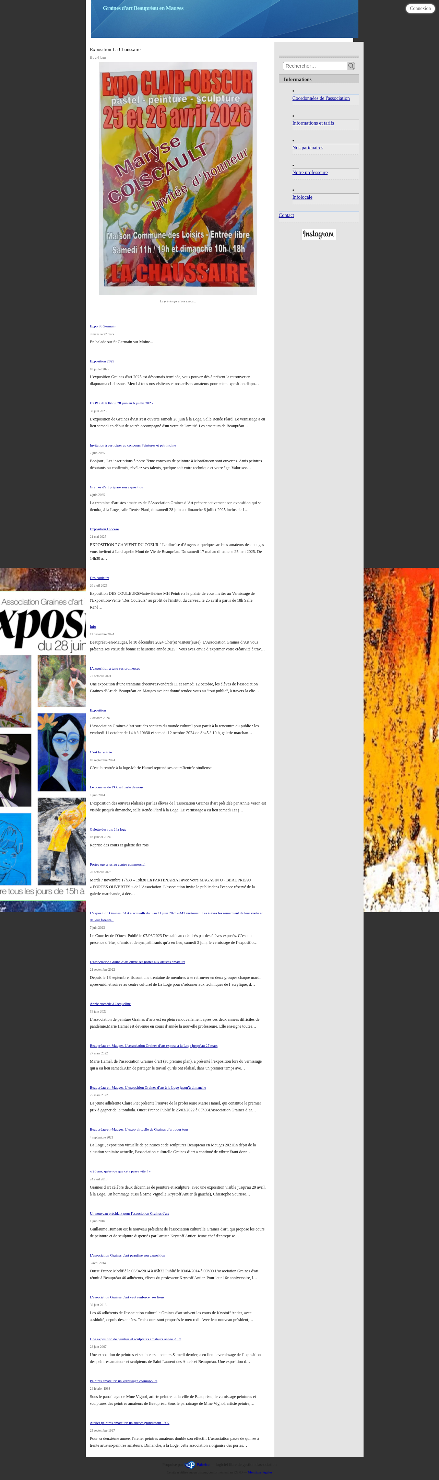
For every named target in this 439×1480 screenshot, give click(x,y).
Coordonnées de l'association (321, 98)
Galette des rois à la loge (108, 829)
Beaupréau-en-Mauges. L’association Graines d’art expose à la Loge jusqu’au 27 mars (153, 1045)
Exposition (98, 710)
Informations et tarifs (313, 123)
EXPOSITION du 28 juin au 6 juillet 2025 (121, 403)
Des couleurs (99, 578)
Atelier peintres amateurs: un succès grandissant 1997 (129, 1423)
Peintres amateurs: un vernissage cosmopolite (123, 1381)
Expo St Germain (103, 326)
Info (93, 626)
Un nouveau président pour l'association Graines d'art (129, 1213)
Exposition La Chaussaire (115, 49)
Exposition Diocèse (104, 529)
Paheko (203, 1464)
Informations (298, 79)
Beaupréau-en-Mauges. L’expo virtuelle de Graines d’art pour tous (139, 1129)
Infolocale (302, 197)
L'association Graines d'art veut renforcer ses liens (127, 1297)
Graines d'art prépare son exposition (116, 487)
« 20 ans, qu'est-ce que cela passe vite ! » (120, 1171)
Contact (286, 215)
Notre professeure (310, 172)
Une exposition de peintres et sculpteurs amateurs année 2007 (135, 1339)
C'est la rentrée (101, 752)
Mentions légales (260, 1472)
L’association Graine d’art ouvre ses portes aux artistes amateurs (137, 962)
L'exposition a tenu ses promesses (115, 668)
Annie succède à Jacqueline (110, 1004)
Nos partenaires (308, 147)
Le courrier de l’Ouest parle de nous (116, 787)
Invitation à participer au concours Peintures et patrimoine (133, 445)
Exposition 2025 (102, 361)
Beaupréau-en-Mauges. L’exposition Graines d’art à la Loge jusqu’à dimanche (148, 1087)
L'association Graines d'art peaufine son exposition (127, 1255)
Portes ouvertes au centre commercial (117, 864)
